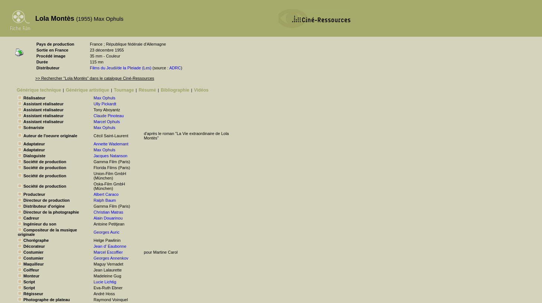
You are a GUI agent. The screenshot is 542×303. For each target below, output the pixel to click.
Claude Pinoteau (109, 115)
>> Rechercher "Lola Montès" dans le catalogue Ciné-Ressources (94, 78)
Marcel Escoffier (108, 252)
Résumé (147, 90)
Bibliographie (175, 90)
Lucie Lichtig (105, 282)
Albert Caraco (106, 194)
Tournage (124, 90)
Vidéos (201, 90)
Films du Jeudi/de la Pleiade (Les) (120, 68)
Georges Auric (107, 232)
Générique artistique (87, 90)
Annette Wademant (111, 144)
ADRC (175, 68)
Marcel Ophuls (107, 121)
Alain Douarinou (108, 218)
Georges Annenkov (111, 258)
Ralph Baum (105, 200)
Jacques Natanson (110, 156)
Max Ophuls (104, 98)
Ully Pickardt (105, 104)
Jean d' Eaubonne (110, 246)
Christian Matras (108, 212)
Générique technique (39, 90)
